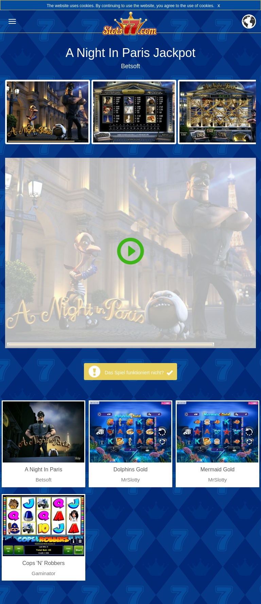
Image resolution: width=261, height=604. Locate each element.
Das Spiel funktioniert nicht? (138, 372)
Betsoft (130, 66)
